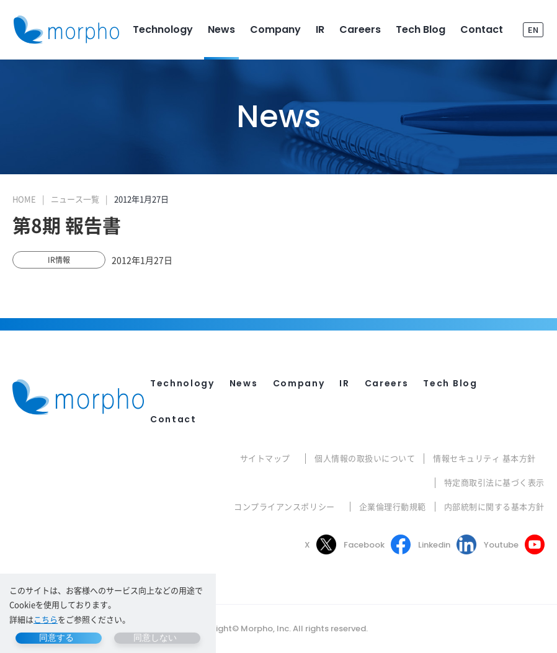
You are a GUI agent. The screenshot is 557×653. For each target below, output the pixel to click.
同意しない (155, 637)
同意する (56, 637)
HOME (24, 199)
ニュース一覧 (75, 199)
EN (533, 29)
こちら (45, 619)
